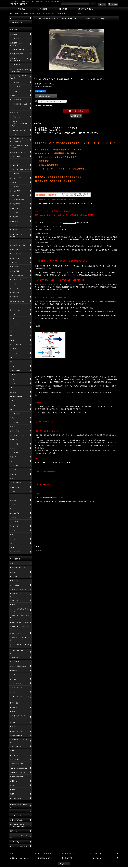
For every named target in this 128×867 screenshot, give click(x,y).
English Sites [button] (64, 864)
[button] (108, 9)
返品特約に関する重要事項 (43, 105)
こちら (67, 462)
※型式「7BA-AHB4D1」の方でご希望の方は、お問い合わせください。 (67, 132)
